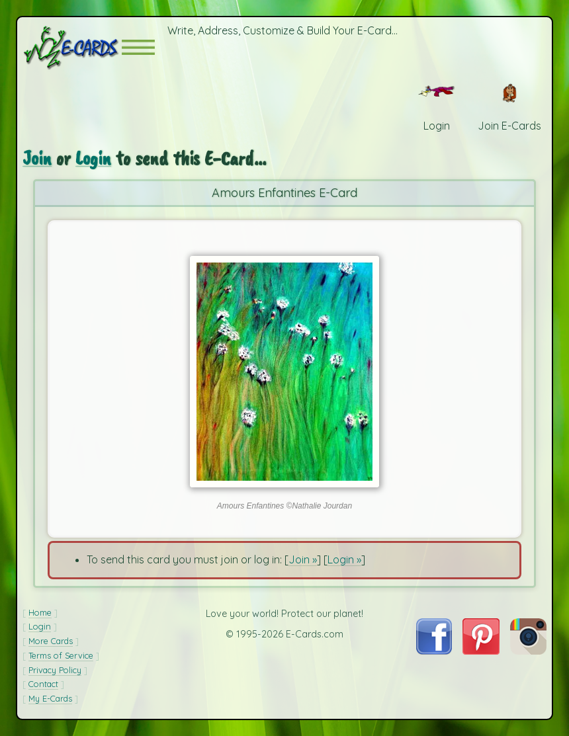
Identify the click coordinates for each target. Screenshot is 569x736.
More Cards (50, 640)
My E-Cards (50, 698)
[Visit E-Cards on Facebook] (434, 650)
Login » (344, 559)
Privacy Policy (54, 670)
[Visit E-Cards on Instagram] (528, 650)
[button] (138, 47)
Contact (43, 683)
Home (40, 612)
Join (37, 158)
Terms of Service (60, 655)
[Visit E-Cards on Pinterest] (480, 650)
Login (93, 158)
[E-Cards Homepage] (72, 47)
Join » (302, 559)
